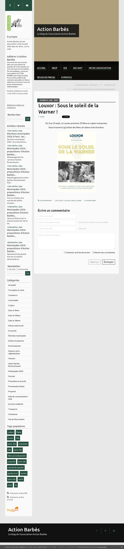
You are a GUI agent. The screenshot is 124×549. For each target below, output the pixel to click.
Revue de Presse (46, 77)
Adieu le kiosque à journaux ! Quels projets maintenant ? (94, 89)
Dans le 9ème (13, 310)
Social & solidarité (15, 404)
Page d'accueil (110, 85)
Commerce (12, 295)
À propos (66, 77)
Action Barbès (53, 29)
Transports (12, 409)
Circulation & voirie (16, 290)
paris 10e (11, 479)
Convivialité (13, 300)
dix (65, 68)
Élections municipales (17, 335)
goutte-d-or (13, 473)
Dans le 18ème (14, 320)
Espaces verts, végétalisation (14, 352)
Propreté (12, 391)
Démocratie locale (15, 325)
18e (9, 450)
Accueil (41, 68)
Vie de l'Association (16, 419)
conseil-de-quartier (16, 467)
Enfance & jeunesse (16, 341)
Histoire (11, 358)
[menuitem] (41, 66)
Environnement (14, 346)
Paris (19, 432)
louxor (10, 438)
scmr (10, 485)
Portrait (11, 376)
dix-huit (78, 68)
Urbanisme (12, 414)
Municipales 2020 (15, 371)
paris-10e (12, 444)
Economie (12, 330)
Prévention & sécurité (17, 381)
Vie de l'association (100, 68)
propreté (11, 461)
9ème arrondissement (17, 456)
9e (16, 485)
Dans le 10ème (14, 315)
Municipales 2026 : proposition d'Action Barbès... (17, 212)
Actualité (12, 285)
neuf (54, 68)
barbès (24, 473)
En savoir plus (102, 547)
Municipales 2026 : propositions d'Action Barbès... (18, 151)
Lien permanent (45, 200)
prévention (23, 444)
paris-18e (18, 450)
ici (65, 127)
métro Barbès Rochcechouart (14, 364)
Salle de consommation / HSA (18, 397)
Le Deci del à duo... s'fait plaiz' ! (86, 85)
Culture (11, 305)
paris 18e (22, 461)
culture (11, 432)
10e (17, 438)
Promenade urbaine (16, 386)
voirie (20, 479)
